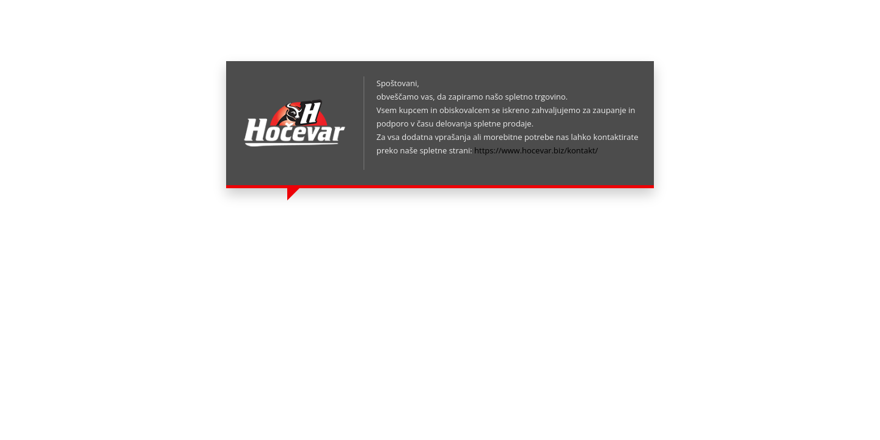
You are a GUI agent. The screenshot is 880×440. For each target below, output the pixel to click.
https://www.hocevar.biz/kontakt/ (536, 150)
